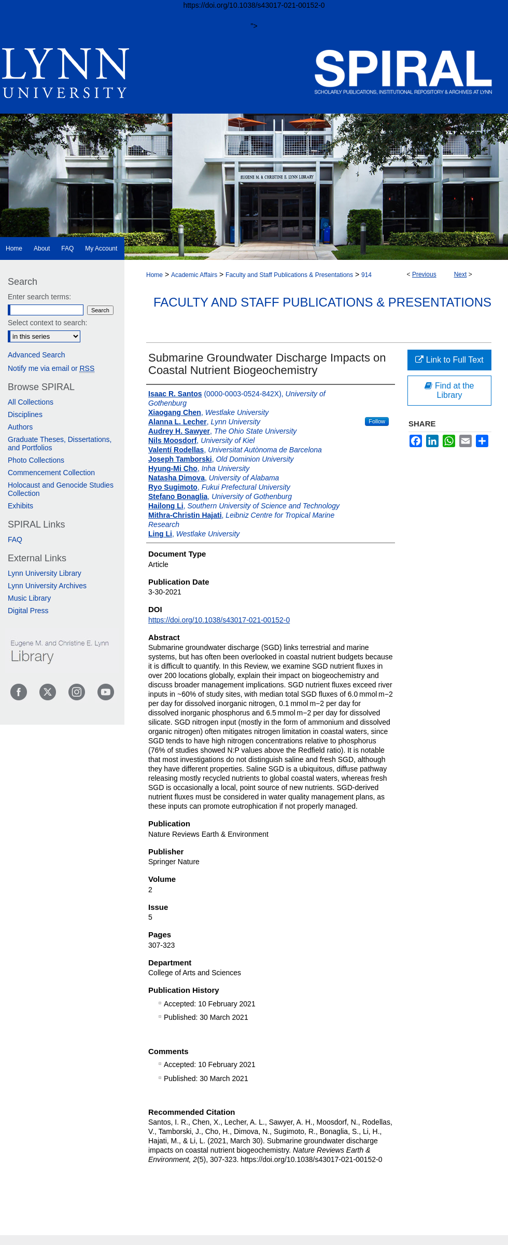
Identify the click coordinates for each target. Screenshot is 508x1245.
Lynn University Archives (47, 586)
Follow (377, 421)
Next (460, 274)
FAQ (15, 539)
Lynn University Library (44, 573)
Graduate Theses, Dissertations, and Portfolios (60, 443)
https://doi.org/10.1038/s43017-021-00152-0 (219, 620)
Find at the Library (449, 390)
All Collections (30, 402)
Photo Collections (36, 460)
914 (366, 275)
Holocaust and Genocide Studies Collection (61, 489)
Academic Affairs (194, 275)
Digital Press (28, 610)
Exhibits (20, 506)
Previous (424, 274)
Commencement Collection (51, 472)
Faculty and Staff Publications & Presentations (289, 275)
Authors (20, 427)
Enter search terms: (39, 297)
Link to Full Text (449, 359)
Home (154, 275)
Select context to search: (47, 323)
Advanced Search (36, 355)
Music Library (29, 598)
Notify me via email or (51, 368)
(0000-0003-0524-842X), (237, 398)
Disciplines (25, 414)
